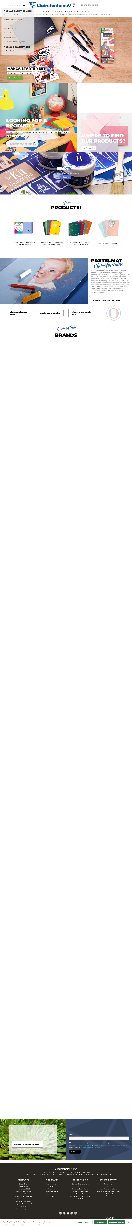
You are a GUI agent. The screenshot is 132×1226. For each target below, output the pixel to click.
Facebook (110, 5)
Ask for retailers (89, 148)
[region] (66, 1222)
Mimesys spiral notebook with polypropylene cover (52, 244)
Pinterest (120, 5)
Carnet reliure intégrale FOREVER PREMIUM (80, 244)
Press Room (108, 1184)
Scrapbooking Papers (23, 1209)
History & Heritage (51, 1184)
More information (15, 78)
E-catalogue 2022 (23, 1189)
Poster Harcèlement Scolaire (108, 1189)
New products (24, 1186)
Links (52, 1196)
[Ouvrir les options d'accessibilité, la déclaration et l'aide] (95, 5)
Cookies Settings (84, 1222)
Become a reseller (52, 1191)
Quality (51, 1186)
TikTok (124, 5)
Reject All (100, 1222)
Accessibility (80, 1194)
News (108, 1186)
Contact (108, 1196)
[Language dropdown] (101, 5)
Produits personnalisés (23, 1191)
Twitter (113, 5)
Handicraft (23, 1206)
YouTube (117, 5)
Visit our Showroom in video (81, 313)
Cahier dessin (23, 1184)
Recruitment (51, 1194)
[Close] (129, 1222)
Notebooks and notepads (23, 1196)
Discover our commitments (26, 1144)
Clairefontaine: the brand (18, 313)
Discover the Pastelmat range (106, 300)
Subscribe (75, 1152)
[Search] (22, 6)
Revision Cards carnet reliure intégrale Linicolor (23, 244)
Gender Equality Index (80, 1191)
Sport (80, 1186)
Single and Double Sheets (24, 1204)
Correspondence (23, 1199)
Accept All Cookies (116, 1222)
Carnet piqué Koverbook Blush (108, 244)
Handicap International (80, 1189)
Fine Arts (23, 1194)
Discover (66, 177)
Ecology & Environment (80, 1184)
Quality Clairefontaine (50, 313)
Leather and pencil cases (23, 1201)
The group (51, 1189)
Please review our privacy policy (91, 1147)
